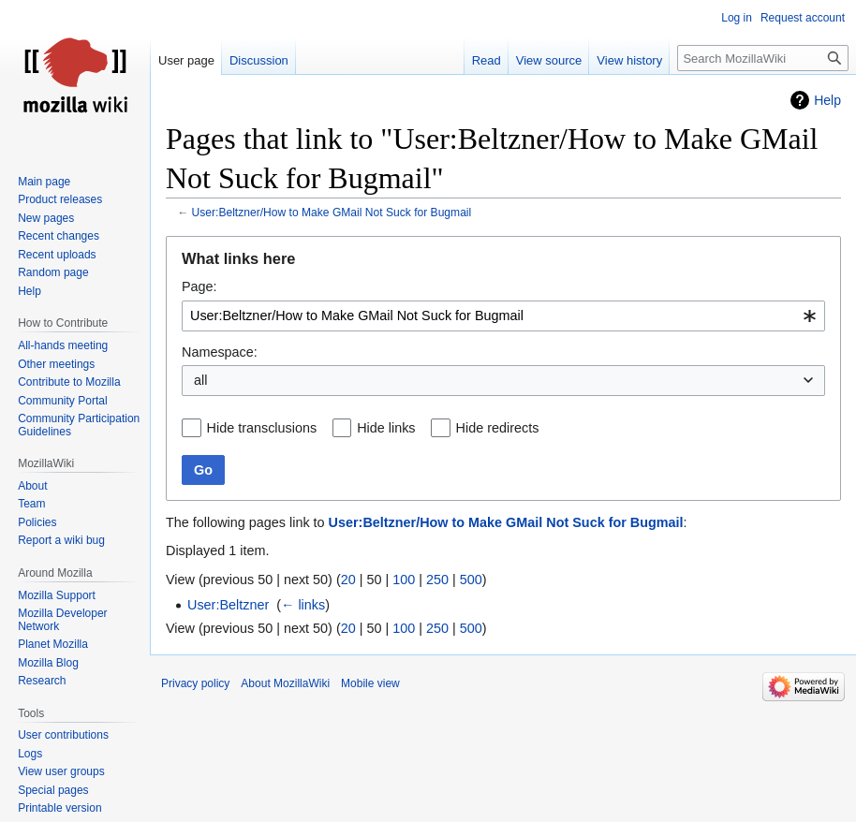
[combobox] (503, 316)
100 (403, 579)
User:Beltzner (228, 604)
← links (303, 604)
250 (437, 579)
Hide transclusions (262, 427)
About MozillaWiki (285, 683)
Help (827, 100)
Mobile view (370, 683)
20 (348, 579)
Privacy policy (195, 683)
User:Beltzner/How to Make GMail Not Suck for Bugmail (332, 212)
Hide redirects (497, 427)
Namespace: (220, 352)
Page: (199, 286)
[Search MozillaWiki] (763, 58)
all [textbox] (200, 380)
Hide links (386, 427)
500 (471, 579)
